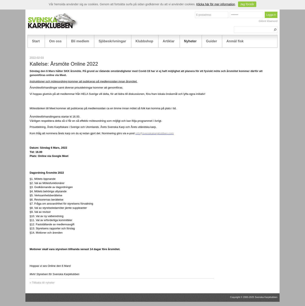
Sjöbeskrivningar (112, 41)
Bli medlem (80, 41)
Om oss (55, 41)
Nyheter (190, 41)
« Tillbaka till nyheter (42, 282)
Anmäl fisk (235, 41)
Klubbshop (144, 41)
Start (36, 41)
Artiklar (169, 41)
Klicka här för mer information (215, 4)
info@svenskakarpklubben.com (154, 133)
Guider (211, 41)
